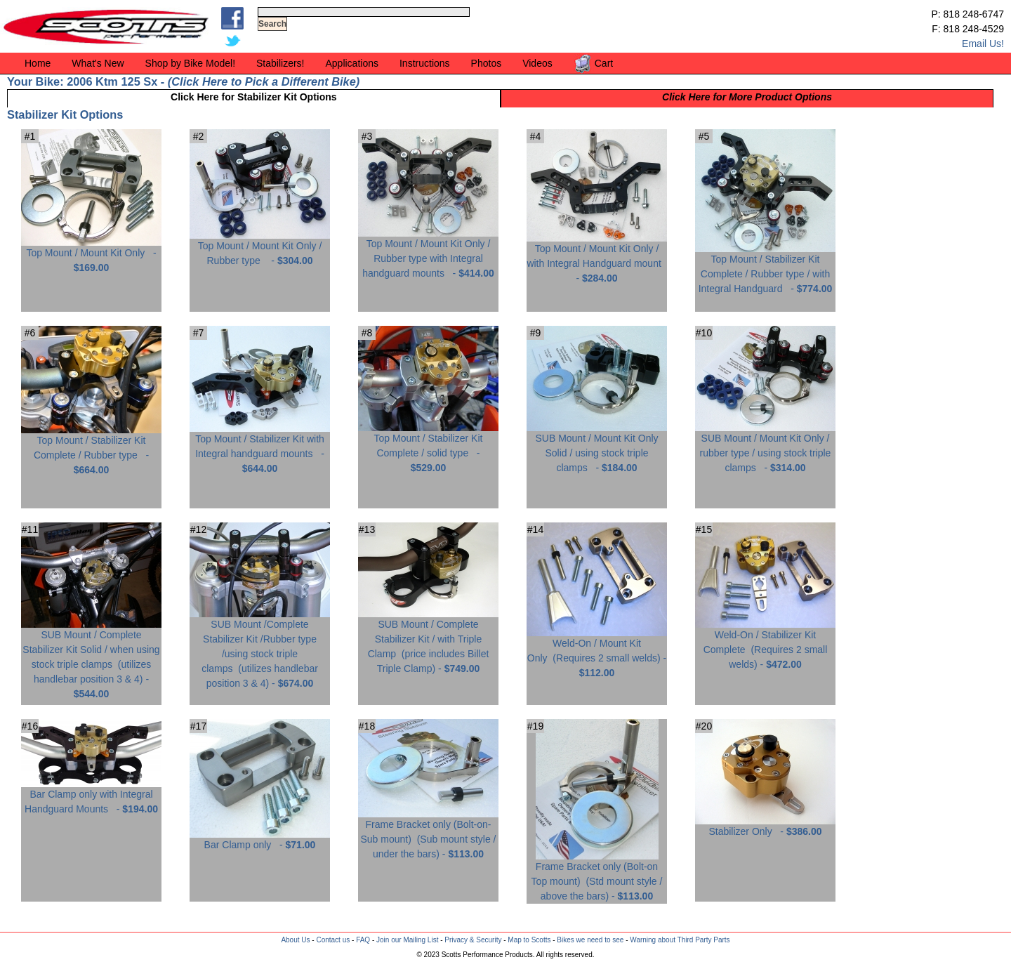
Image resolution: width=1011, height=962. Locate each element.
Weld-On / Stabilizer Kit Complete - (765, 644)
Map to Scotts (529, 940)
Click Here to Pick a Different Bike (263, 81)
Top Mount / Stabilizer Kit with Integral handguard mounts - (260, 448)
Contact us (333, 940)
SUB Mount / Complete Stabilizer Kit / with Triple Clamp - (428, 641)
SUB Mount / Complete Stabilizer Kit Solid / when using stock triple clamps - (91, 659)
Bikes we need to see (590, 940)
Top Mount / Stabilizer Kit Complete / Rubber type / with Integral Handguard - (765, 268)
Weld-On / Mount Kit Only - (597, 652)
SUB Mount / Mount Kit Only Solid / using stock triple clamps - (597, 447)
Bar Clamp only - (260, 839)
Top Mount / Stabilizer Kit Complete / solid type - (428, 447)
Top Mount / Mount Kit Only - (91, 255)
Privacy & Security (472, 940)
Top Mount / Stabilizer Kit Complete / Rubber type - (91, 449)
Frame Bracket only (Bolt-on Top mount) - (597, 876)
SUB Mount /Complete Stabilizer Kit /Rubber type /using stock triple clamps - (260, 648)
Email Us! (983, 43)
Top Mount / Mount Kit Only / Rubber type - (260, 248)
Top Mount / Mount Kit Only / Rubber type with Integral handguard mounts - (428, 253)
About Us (295, 940)
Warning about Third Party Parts (679, 940)
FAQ (363, 940)
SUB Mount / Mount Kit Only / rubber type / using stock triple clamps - (765, 447)
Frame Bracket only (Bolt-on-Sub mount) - (428, 833)
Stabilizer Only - (765, 826)
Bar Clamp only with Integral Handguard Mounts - (91, 796)
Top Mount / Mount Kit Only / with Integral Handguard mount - (597, 258)
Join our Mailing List (407, 940)
